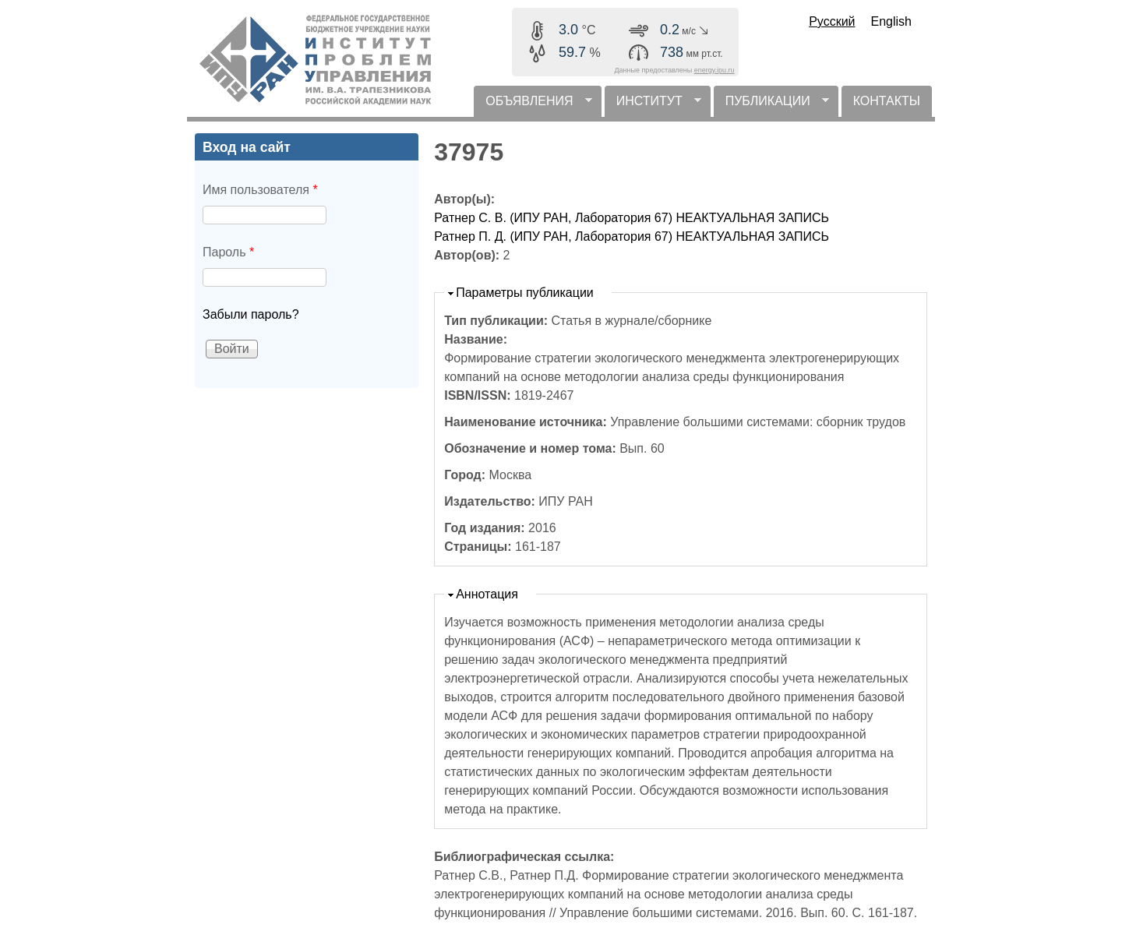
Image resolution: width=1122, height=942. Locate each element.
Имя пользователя (260, 189)
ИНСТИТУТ (653, 105)
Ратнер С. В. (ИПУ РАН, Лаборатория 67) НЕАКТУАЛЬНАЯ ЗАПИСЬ (631, 217)
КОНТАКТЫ (886, 101)
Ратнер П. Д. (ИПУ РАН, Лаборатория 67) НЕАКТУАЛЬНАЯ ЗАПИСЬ (631, 236)
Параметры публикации (525, 292)
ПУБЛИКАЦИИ (771, 105)
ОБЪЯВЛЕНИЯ (532, 105)
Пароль (228, 252)
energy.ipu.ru (714, 70)
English (891, 21)
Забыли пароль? (251, 314)
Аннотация (487, 594)
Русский (832, 21)
